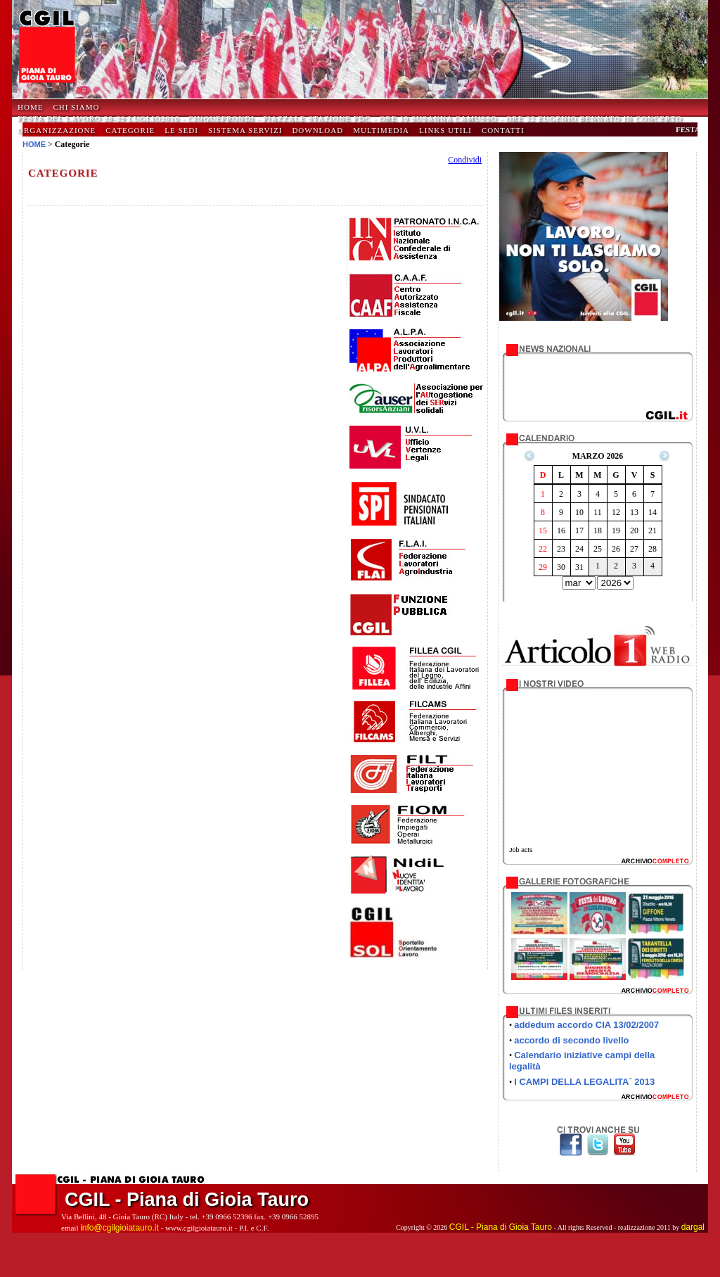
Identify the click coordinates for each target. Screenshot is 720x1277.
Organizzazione (57, 130)
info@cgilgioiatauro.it (119, 1228)
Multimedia (381, 130)
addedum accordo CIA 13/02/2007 (586, 1024)
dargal (693, 1227)
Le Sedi (181, 130)
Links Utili (445, 130)
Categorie (130, 130)
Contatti (503, 130)
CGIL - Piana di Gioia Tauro (500, 1227)
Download (317, 130)
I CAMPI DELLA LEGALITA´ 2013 (584, 1081)
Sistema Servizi (245, 130)
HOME (30, 107)
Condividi (465, 160)
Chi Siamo (76, 107)
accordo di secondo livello (571, 1040)
